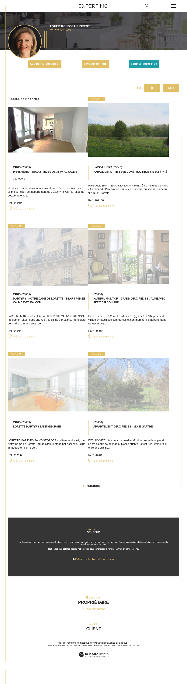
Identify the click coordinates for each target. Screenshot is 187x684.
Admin (107, 647)
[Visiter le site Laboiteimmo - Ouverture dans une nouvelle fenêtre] (93, 660)
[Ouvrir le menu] (173, 6)
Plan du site (74, 647)
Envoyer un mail (95, 63)
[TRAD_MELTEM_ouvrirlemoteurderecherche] (147, 6)
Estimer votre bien (144, 63)
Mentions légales (92, 647)
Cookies (134, 647)
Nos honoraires (56, 647)
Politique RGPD (120, 647)
